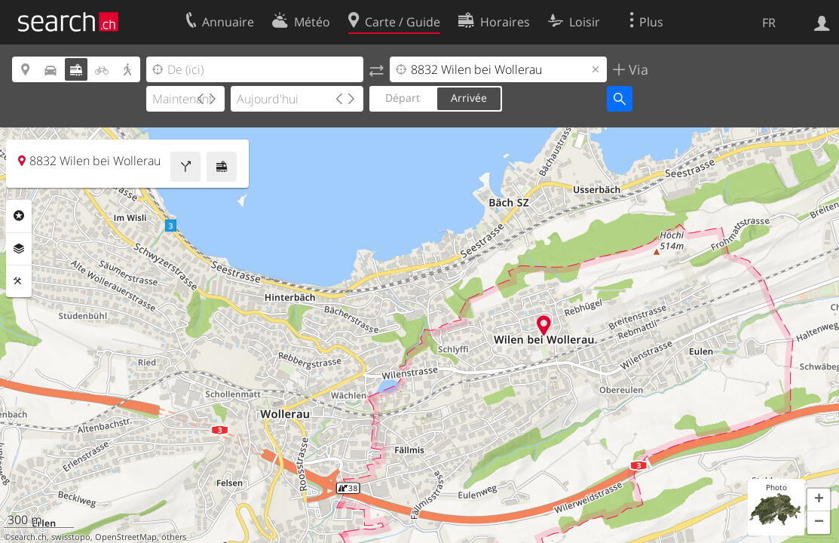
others (173, 537)
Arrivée (469, 97)
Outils (19, 281)
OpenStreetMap (126, 537)
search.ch (29, 537)
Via (636, 69)
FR (769, 22)
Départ (402, 97)
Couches (19, 249)
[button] (818, 500)
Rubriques (19, 216)
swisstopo (70, 537)
